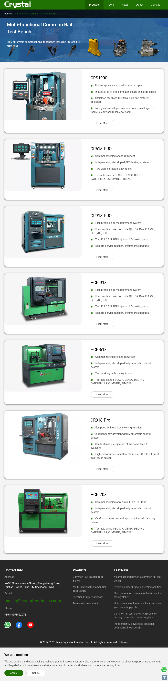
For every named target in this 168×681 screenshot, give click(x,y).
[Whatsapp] (7, 624)
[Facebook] (19, 624)
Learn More (102, 123)
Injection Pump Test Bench (88, 597)
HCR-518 (99, 349)
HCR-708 (99, 494)
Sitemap (123, 642)
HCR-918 (99, 282)
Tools (110, 4)
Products (94, 4)
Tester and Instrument (85, 603)
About (139, 4)
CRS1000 (99, 78)
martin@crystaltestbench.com (32, 600)
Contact (155, 4)
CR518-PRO (101, 148)
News (125, 4)
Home (7, 13)
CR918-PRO (101, 215)
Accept (13, 673)
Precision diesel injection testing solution (137, 587)
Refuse (36, 673)
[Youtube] (30, 624)
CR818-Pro (100, 420)
